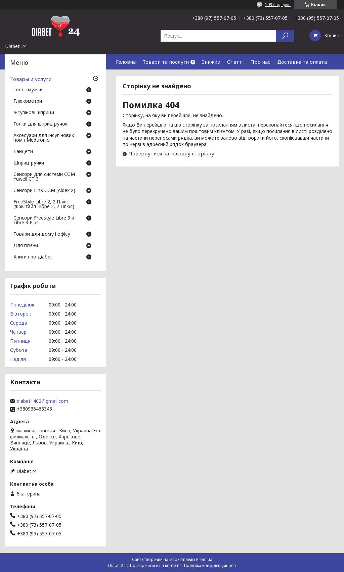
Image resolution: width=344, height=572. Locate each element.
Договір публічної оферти (148, 92)
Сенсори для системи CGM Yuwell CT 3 (44, 177)
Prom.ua (204, 559)
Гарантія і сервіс (196, 77)
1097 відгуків (278, 4)
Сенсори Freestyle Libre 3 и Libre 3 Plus (43, 221)
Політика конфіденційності (210, 565)
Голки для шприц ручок (40, 124)
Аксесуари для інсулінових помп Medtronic (43, 138)
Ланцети (23, 151)
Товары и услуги (30, 79)
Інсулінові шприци (33, 112)
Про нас (260, 61)
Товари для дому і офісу (41, 234)
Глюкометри (27, 101)
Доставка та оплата (302, 61)
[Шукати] (285, 36)
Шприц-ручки (28, 163)
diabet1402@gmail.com (42, 401)
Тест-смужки (28, 90)
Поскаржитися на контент (155, 565)
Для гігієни (25, 245)
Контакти (236, 77)
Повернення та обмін (142, 77)
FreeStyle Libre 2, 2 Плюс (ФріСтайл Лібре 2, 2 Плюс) (43, 204)
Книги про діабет (33, 257)
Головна (126, 61)
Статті (235, 61)
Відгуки (264, 77)
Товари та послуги (165, 61)
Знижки (211, 61)
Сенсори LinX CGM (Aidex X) (44, 190)
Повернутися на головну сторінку (171, 153)
